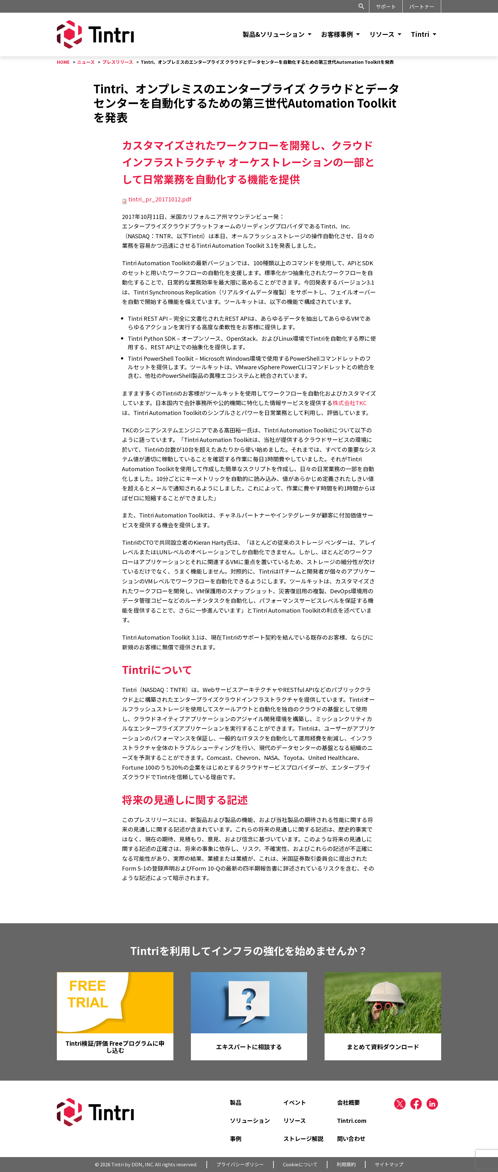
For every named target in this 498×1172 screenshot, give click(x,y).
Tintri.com (352, 1120)
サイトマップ (389, 1164)
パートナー (421, 6)
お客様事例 (337, 34)
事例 (235, 1138)
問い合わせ (351, 1138)
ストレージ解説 (303, 1138)
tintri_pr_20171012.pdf (159, 199)
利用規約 (346, 1164)
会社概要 (348, 1102)
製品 (235, 1102)
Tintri (420, 34)
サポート (386, 6)
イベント (294, 1102)
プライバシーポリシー (240, 1164)
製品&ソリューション (274, 34)
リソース (381, 34)
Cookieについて (300, 1164)
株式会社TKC (350, 402)
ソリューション (250, 1120)
